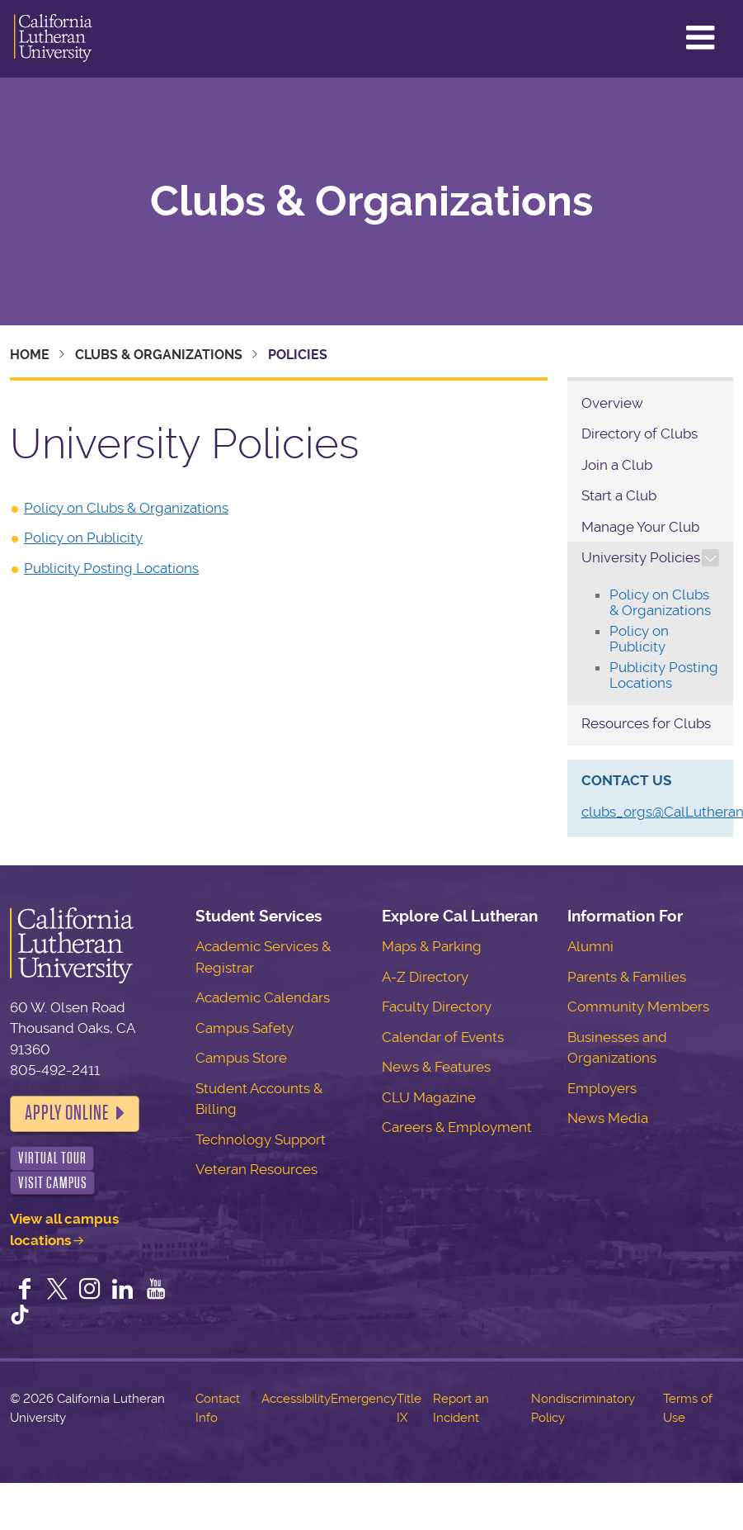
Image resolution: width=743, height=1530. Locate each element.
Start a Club (618, 495)
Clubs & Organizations (371, 201)
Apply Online (67, 1113)
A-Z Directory (425, 977)
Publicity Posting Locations (111, 568)
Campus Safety (244, 1028)
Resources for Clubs (646, 723)
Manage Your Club (640, 527)
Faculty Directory (436, 1006)
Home (29, 354)
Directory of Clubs (639, 433)
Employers (602, 1088)
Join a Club (616, 465)
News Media (607, 1118)
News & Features (436, 1067)
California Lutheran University (53, 39)
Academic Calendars (262, 997)
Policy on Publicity (83, 537)
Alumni (590, 946)
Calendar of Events (443, 1037)
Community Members (638, 1006)
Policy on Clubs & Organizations (126, 508)
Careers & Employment (457, 1127)
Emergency (364, 1398)
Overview (612, 403)
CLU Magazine (429, 1097)
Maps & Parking (432, 946)
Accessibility (296, 1398)
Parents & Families (626, 977)
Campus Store (241, 1057)
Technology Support (260, 1139)
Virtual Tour (52, 1158)
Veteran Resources (256, 1169)
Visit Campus (52, 1182)
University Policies (640, 557)
